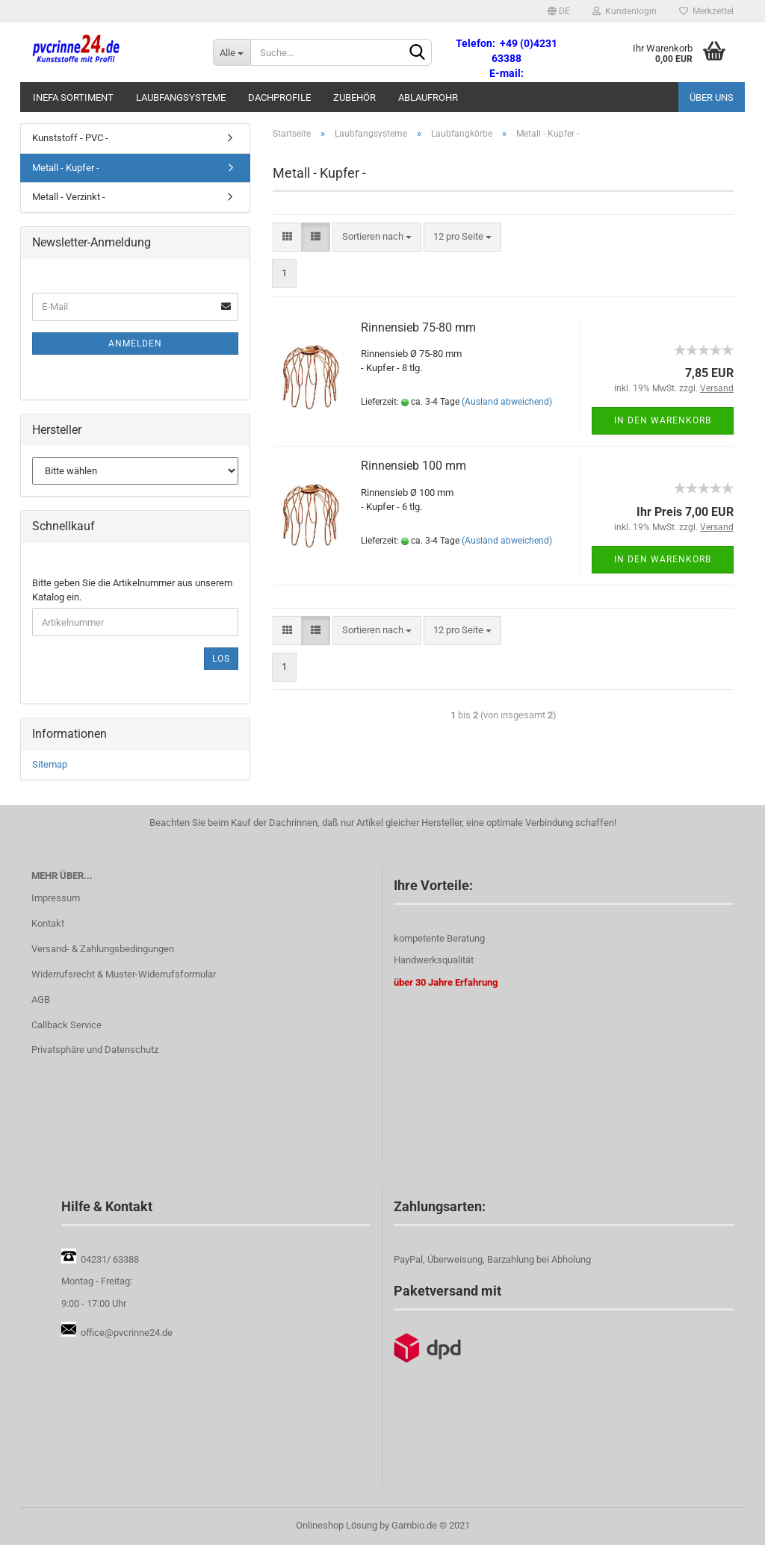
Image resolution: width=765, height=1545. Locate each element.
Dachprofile (279, 97)
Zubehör (354, 97)
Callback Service (66, 1024)
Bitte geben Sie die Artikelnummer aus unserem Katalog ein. (132, 590)
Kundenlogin (624, 11)
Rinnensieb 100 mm (413, 465)
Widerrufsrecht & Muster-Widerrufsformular (123, 974)
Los (221, 658)
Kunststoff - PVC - (70, 137)
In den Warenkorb (662, 420)
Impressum (55, 898)
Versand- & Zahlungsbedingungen (102, 948)
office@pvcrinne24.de (127, 1332)
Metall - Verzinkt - (68, 196)
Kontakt (47, 923)
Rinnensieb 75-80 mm (418, 327)
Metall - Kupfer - (65, 167)
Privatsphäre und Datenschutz (94, 1049)
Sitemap (49, 764)
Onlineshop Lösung (336, 1525)
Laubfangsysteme (181, 97)
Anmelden (135, 343)
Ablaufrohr (428, 97)
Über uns (712, 97)
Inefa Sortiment (73, 97)
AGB (40, 999)
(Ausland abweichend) (507, 402)
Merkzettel (706, 11)
